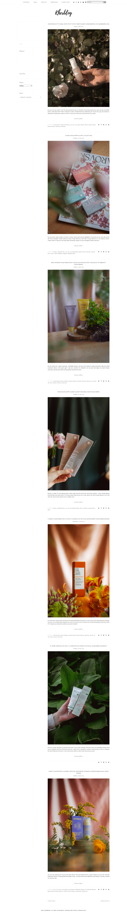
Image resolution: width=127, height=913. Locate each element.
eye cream (77, 125)
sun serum (93, 381)
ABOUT (35, 2)
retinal (65, 891)
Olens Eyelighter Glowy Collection (78, 135)
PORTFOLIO (44, 2)
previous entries (105, 901)
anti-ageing (65, 889)
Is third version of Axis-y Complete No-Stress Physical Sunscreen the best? (78, 646)
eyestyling (72, 252)
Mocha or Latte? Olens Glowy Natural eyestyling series (79, 392)
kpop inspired (79, 252)
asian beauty (56, 125)
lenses (84, 252)
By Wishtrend (88, 889)
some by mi (92, 635)
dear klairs (67, 125)
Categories (26, 2)
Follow (20, 44)
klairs (86, 125)
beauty (62, 125)
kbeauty (83, 125)
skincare (58, 126)
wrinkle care (84, 891)
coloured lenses (61, 252)
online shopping (58, 253)
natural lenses (91, 508)
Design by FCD (82, 910)
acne (54, 889)
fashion (77, 508)
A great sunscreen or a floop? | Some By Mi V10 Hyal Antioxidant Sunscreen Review (78, 519)
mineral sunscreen (81, 381)
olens (52, 253)
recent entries (51, 901)
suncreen (59, 383)
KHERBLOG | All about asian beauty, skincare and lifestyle (61, 910)
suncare (54, 383)
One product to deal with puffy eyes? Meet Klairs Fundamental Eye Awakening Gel (78, 24)
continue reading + (78, 119)
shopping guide (71, 253)
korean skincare (51, 126)
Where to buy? (66, 2)
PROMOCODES (54, 2)
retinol (69, 891)
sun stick (50, 383)
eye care (72, 125)
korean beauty (92, 125)
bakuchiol (77, 889)
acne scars (58, 889)
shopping (65, 253)
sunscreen (64, 383)
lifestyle (88, 252)
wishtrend (63, 126)
